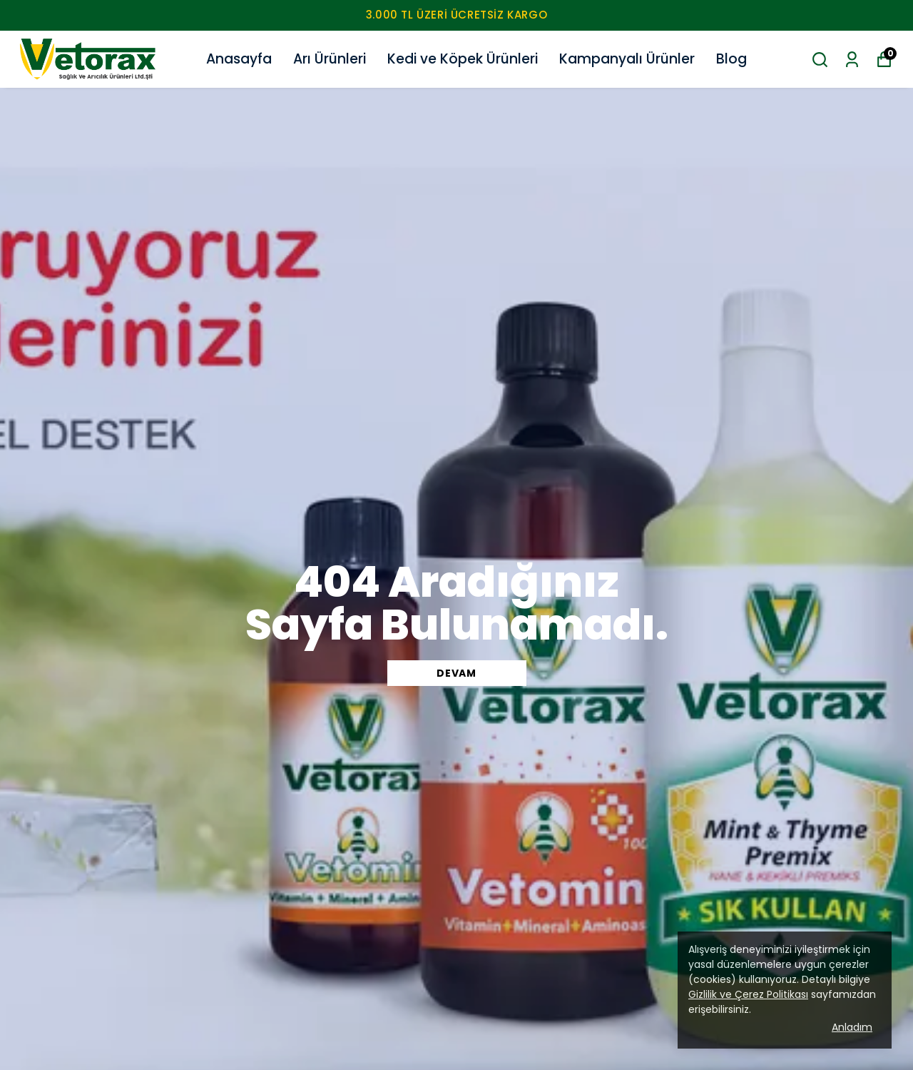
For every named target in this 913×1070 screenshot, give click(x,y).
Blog (731, 59)
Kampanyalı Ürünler (627, 59)
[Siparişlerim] (852, 60)
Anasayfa (239, 59)
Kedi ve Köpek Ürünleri (462, 59)
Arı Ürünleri (329, 59)
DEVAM (456, 673)
